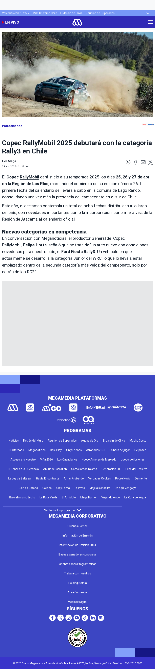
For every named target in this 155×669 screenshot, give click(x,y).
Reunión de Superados (100, 13)
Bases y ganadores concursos (77, 554)
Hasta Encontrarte (47, 478)
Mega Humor (88, 497)
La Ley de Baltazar (20, 478)
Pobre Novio (123, 478)
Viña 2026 (46, 459)
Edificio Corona (28, 488)
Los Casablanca (67, 459)
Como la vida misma (84, 469)
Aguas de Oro (89, 440)
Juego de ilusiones (133, 459)
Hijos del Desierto (136, 469)
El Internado (16, 450)
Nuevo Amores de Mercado (99, 459)
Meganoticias (37, 450)
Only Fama (63, 488)
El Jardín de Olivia (71, 13)
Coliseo (47, 488)
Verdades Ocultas (99, 478)
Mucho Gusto (138, 440)
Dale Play (56, 450)
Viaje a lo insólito (99, 488)
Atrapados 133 (95, 450)
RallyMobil (29, 177)
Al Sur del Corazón (55, 469)
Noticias (14, 440)
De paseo (140, 450)
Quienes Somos (77, 526)
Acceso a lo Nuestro (23, 459)
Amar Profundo (74, 478)
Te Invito (79, 488)
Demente (141, 478)
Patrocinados (12, 126)
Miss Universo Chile (45, 13)
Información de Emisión (78, 535)
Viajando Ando (110, 497)
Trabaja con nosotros (77, 573)
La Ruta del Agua (135, 497)
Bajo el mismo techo (22, 497)
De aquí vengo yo (125, 488)
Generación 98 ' (111, 469)
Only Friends (74, 450)
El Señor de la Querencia (23, 469)
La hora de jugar (120, 450)
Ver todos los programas (62, 510)
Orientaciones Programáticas (77, 564)
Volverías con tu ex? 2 (15, 13)
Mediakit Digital (77, 601)
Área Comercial (77, 592)
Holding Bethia (77, 583)
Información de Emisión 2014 (77, 545)
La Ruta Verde (49, 497)
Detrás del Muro (33, 440)
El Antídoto (69, 497)
